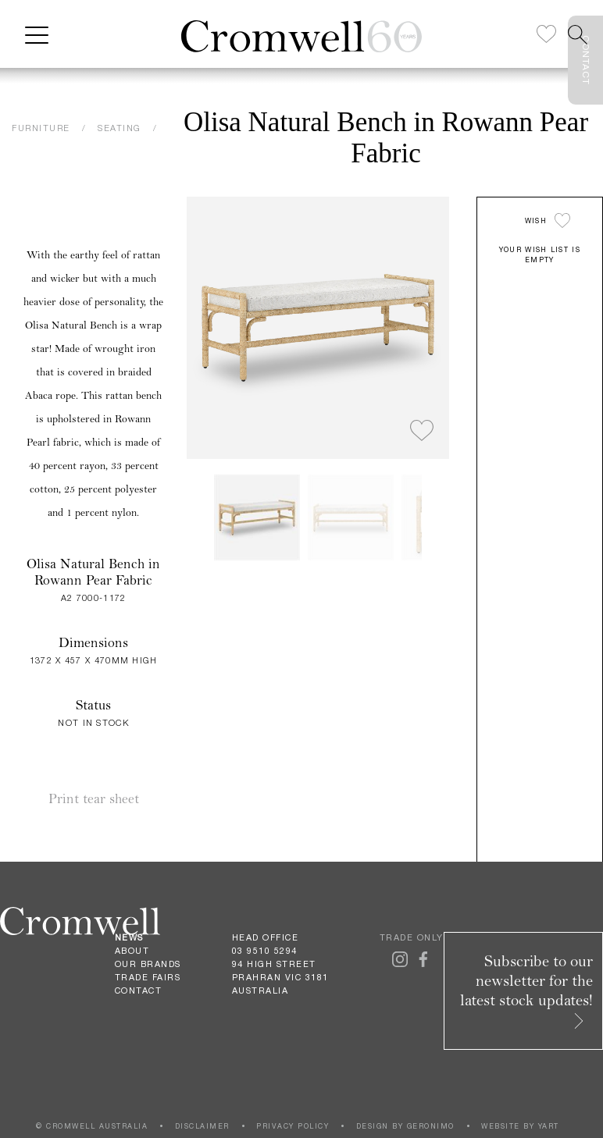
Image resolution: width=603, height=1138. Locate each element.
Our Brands (148, 964)
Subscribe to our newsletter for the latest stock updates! (526, 990)
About (132, 950)
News (129, 937)
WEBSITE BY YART (520, 1126)
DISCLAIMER (202, 1126)
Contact (138, 990)
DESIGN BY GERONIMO (405, 1126)
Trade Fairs (148, 977)
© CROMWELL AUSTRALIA (92, 1126)
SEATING (119, 128)
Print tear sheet (93, 799)
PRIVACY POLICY (292, 1126)
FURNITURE (41, 128)
